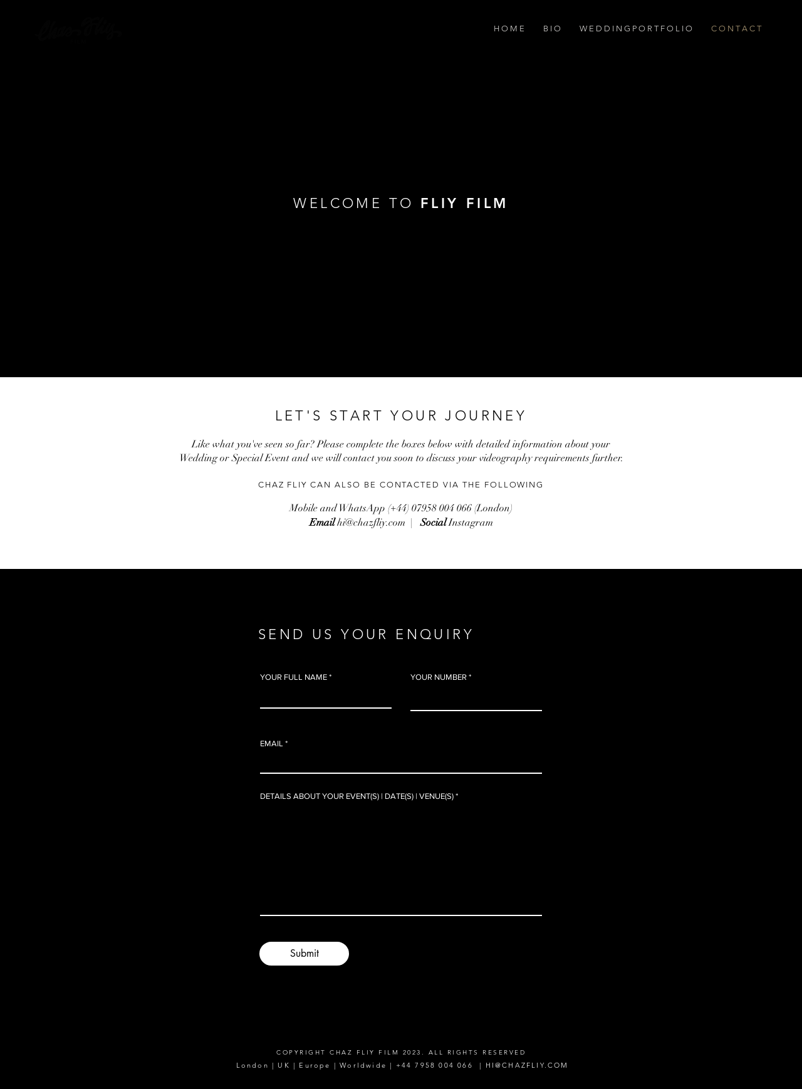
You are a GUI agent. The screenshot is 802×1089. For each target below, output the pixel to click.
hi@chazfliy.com (371, 522)
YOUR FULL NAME (293, 677)
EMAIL (271, 743)
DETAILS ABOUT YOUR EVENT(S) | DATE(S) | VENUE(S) (357, 796)
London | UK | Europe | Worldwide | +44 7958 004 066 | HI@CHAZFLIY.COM (400, 1065)
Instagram (471, 522)
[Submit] (304, 953)
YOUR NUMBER (438, 677)
